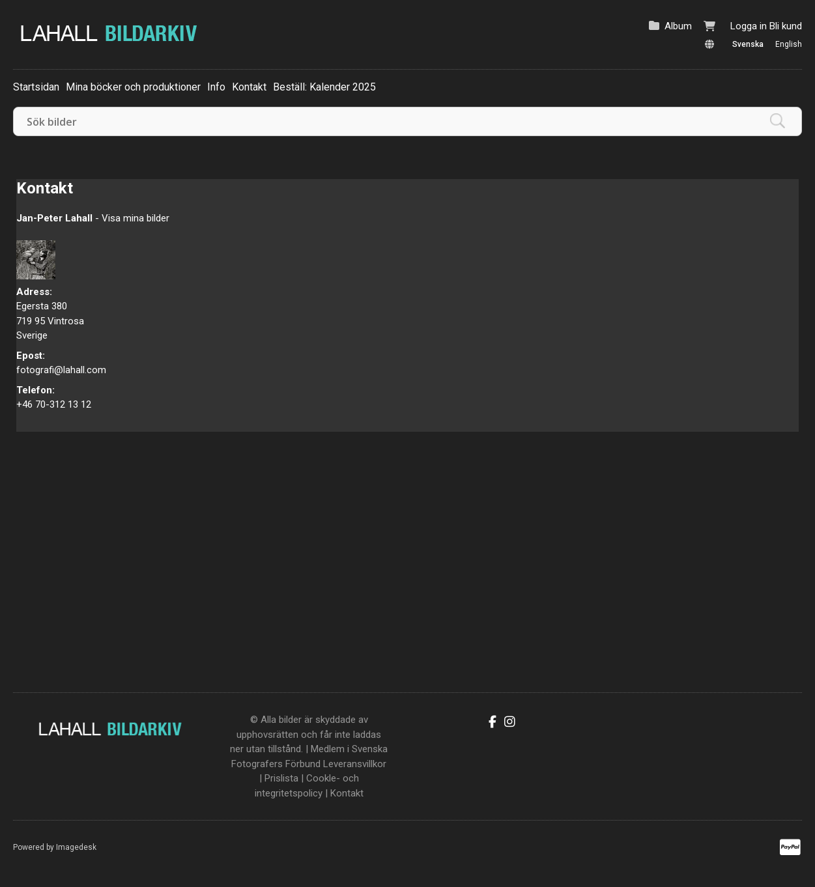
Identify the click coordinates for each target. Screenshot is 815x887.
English (788, 44)
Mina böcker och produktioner (133, 87)
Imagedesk (76, 847)
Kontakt (249, 87)
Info (216, 87)
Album (678, 26)
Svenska (748, 44)
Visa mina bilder (135, 218)
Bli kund (785, 26)
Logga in (748, 26)
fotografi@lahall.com (61, 370)
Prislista (281, 778)
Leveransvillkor (354, 764)
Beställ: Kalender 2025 (324, 87)
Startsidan (36, 87)
